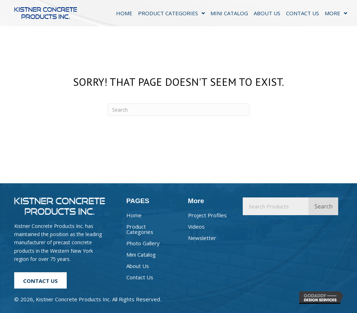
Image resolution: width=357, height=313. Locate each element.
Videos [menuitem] (196, 226)
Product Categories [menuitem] (139, 229)
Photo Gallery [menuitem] (143, 243)
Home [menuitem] (134, 215)
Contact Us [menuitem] (139, 277)
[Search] (178, 110)
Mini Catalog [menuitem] (141, 254)
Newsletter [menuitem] (202, 237)
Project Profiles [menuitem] (207, 215)
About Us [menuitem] (137, 265)
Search (323, 206)
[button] (40, 280)
